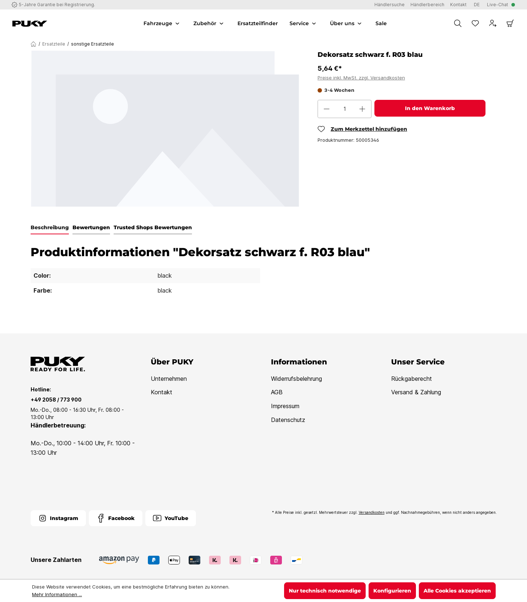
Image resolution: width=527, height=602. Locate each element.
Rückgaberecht (411, 378)
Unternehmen (169, 378)
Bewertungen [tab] (91, 227)
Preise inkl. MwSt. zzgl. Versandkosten (361, 78)
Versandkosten (372, 512)
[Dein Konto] (493, 23)
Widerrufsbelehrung (296, 378)
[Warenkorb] (510, 23)
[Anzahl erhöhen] (362, 109)
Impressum (285, 406)
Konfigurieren (392, 590)
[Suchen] (458, 23)
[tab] (50, 227)
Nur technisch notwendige (325, 590)
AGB (277, 392)
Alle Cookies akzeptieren (457, 590)
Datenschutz (288, 419)
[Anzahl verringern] (326, 109)
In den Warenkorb (430, 108)
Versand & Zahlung (416, 392)
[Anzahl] (344, 109)
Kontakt (161, 392)
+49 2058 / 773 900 (56, 399)
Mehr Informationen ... (57, 594)
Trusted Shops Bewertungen (153, 227)
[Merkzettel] (475, 23)
